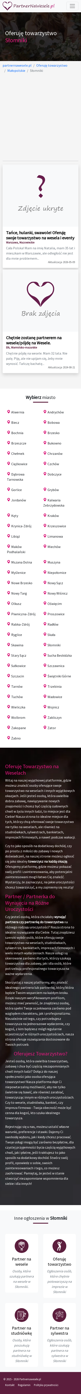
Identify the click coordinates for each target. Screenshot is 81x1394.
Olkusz (16, 603)
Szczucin (17, 676)
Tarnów (16, 686)
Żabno (16, 738)
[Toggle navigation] (72, 6)
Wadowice (55, 697)
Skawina (17, 645)
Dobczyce (55, 474)
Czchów (53, 464)
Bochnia (17, 433)
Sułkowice (18, 666)
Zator (52, 728)
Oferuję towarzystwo (59, 1261)
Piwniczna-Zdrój (23, 614)
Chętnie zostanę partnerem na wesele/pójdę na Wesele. (34, 340)
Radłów (53, 624)
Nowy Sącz (55, 583)
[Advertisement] (40, 117)
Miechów (54, 547)
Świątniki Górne (59, 676)
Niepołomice (57, 572)
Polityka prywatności (46, 1385)
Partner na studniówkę (21, 1330)
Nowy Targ (19, 593)
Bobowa (54, 422)
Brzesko (54, 433)
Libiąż (15, 536)
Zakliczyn (55, 717)
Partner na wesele (21, 1261)
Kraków (53, 515)
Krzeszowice (57, 526)
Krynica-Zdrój (21, 526)
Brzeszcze (18, 443)
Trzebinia (55, 686)
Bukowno (54, 443)
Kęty (14, 515)
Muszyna (54, 562)
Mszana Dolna (21, 562)
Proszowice (56, 614)
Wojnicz (53, 707)
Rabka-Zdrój (20, 624)
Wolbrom (18, 717)
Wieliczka (18, 707)
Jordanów (18, 500)
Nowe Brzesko (21, 583)
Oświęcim (55, 603)
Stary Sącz (18, 655)
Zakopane (18, 728)
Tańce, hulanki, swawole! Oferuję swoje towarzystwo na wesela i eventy (40, 235)
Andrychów (56, 412)
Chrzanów (55, 453)
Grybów (53, 490)
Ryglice (16, 635)
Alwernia (17, 412)
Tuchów (17, 697)
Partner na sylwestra (59, 1330)
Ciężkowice (19, 464)
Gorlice (16, 490)
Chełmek (17, 453)
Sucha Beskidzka (60, 655)
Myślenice (18, 572)
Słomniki (54, 645)
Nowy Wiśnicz (58, 593)
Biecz (15, 422)
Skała (51, 635)
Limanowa (55, 536)
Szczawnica (56, 666)
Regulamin (24, 1385)
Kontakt (9, 1385)
